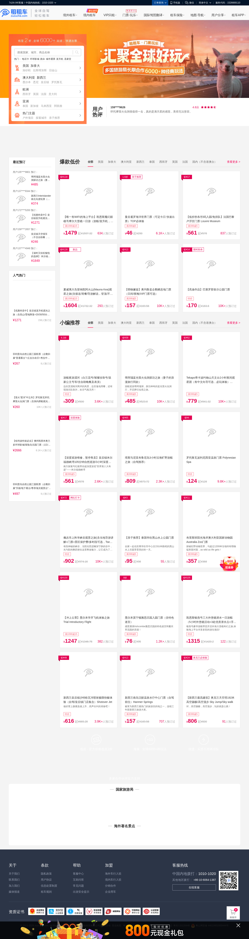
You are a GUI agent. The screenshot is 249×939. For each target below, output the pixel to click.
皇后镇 (45, 82)
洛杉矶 (27, 70)
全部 (90, 161)
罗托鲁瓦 (56, 82)
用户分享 (217, 15)
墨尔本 (27, 82)
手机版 (175, 2)
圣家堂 (67, 59)
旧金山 (53, 70)
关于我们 (14, 873)
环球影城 (34, 59)
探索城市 (41, 117)
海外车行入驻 (113, 873)
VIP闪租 (109, 15)
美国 (26, 65)
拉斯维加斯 (40, 70)
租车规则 (46, 891)
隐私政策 (46, 873)
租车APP (238, 15)
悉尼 (36, 82)
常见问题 (78, 885)
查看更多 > (233, 161)
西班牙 (27, 94)
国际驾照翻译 (153, 15)
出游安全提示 (81, 891)
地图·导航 (197, 15)
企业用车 (110, 891)
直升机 (59, 59)
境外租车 (69, 15)
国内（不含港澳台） (204, 161)
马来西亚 (46, 105)
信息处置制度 (49, 885)
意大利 (53, 94)
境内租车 (89, 15)
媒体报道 (14, 891)
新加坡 (34, 105)
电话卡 (25, 59)
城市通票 (50, 59)
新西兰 (41, 77)
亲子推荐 (54, 117)
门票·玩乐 (129, 15)
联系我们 (14, 879)
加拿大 (35, 65)
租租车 (14, 13)
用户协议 (46, 879)
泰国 (25, 105)
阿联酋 (58, 105)
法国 (43, 94)
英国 (36, 94)
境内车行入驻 (113, 879)
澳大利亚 (29, 77)
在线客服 (194, 887)
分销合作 (110, 885)
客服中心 (78, 873)
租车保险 (176, 15)
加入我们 (14, 885)
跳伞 (42, 59)
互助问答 (78, 879)
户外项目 (28, 117)
